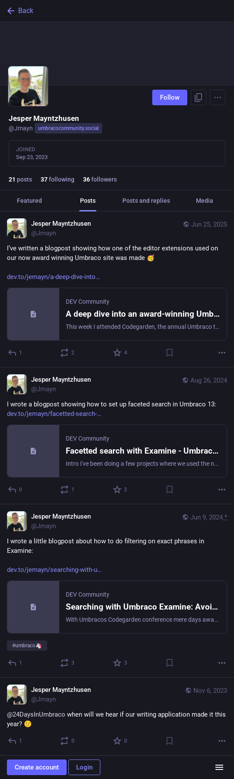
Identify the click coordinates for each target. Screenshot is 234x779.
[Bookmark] (169, 352)
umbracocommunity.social (68, 128)
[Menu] (217, 97)
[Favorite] (120, 352)
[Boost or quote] (67, 352)
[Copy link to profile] (198, 97)
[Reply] (15, 352)
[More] (222, 352)
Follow (170, 97)
